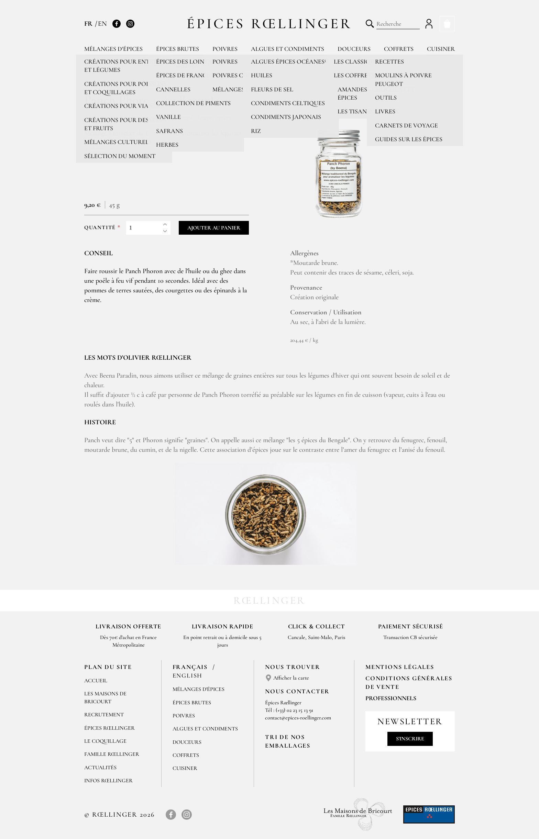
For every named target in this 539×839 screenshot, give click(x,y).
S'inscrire (410, 738)
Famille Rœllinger (111, 754)
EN (102, 24)
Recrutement (104, 714)
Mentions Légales (399, 667)
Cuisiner (441, 49)
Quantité (100, 227)
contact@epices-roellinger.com (298, 717)
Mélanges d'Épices (198, 689)
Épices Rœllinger (270, 23)
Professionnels (390, 698)
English (188, 675)
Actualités (100, 767)
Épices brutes (177, 49)
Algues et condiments (287, 49)
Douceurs (354, 49)
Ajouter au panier (213, 227)
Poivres (225, 49)
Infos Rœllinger (108, 780)
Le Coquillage (105, 741)
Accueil (95, 680)
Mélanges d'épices (113, 49)
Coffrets (399, 49)
